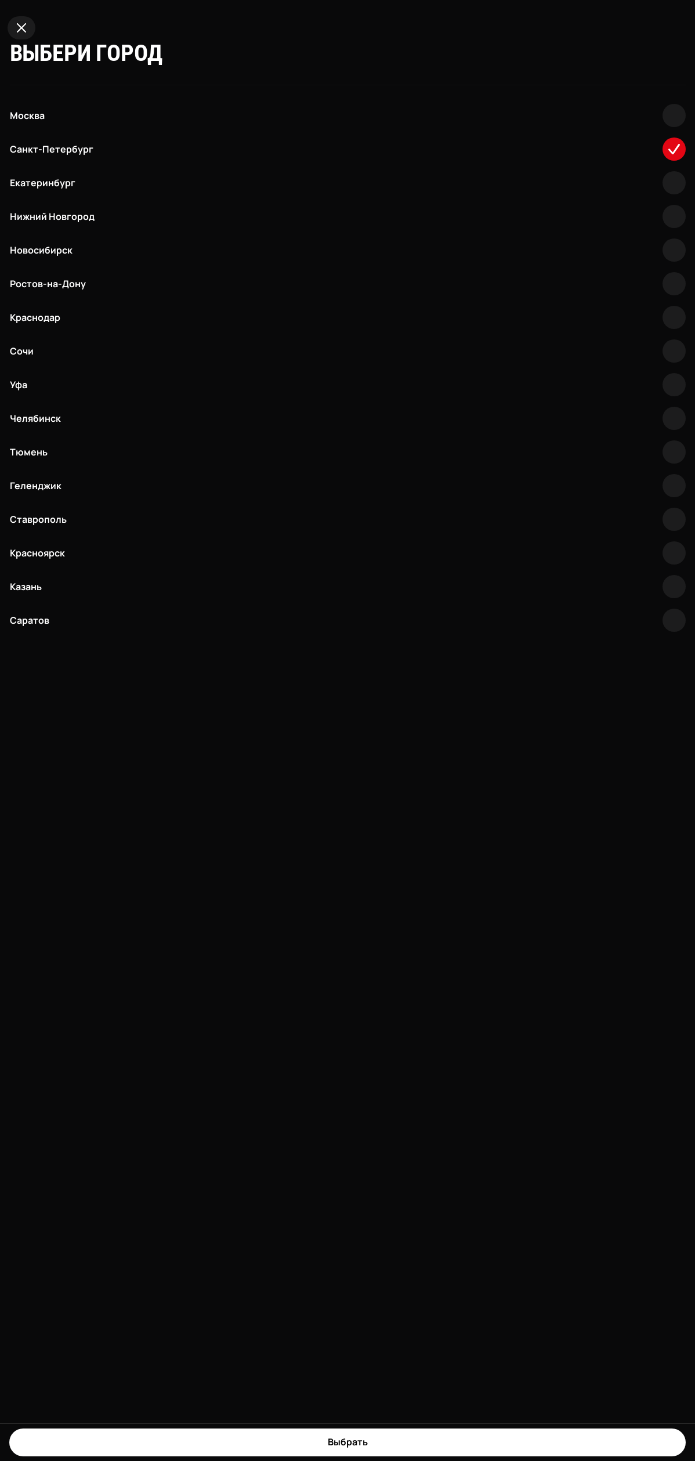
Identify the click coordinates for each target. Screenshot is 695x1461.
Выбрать (348, 1441)
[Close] (21, 27)
